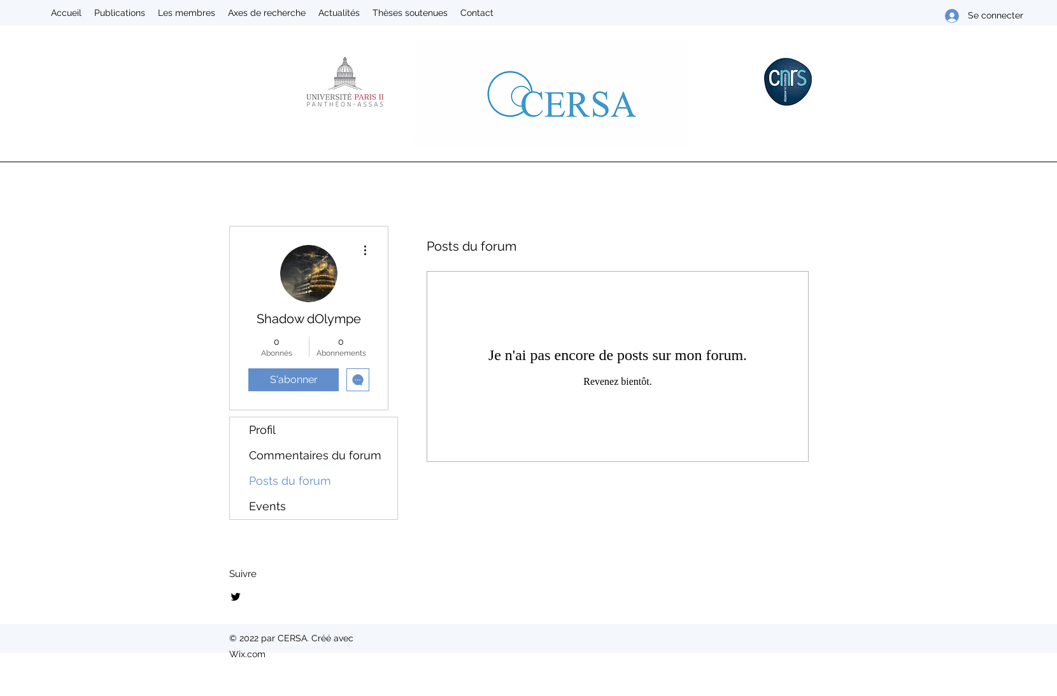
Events (267, 506)
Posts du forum (290, 480)
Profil (262, 429)
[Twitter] (235, 596)
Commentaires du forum (315, 455)
